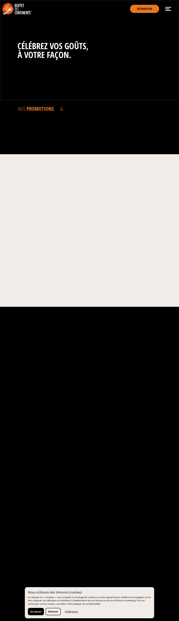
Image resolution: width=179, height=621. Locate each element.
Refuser (53, 611)
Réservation (144, 9)
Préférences (71, 611)
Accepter (36, 611)
